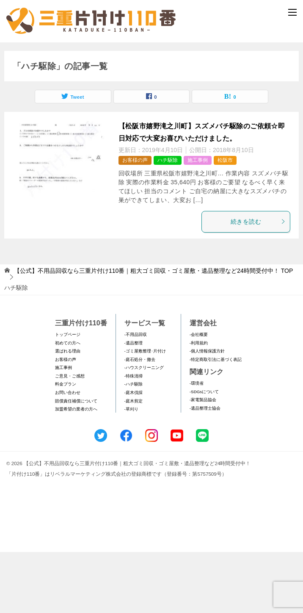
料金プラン (65, 445)
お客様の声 (135, 221)
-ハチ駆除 (133, 445)
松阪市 (225, 221)
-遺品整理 (133, 403)
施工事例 (197, 221)
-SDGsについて (204, 452)
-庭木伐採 (133, 453)
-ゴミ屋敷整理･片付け (145, 411)
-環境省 (197, 443)
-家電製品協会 (203, 460)
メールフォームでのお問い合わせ (153, 87)
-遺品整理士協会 (205, 468)
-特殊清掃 (133, 436)
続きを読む (258, 282)
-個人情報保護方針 (207, 411)
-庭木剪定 (133, 461)
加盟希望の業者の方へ (76, 469)
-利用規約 (199, 403)
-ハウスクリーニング (144, 428)
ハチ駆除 (167, 221)
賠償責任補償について (76, 461)
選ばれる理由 (67, 411)
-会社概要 (199, 395)
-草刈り (131, 469)
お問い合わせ (67, 453)
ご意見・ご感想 (70, 436)
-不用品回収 (135, 395)
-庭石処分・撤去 (139, 420)
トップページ (67, 395)
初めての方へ (67, 403)
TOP (153, 331)
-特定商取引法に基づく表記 (216, 420)
